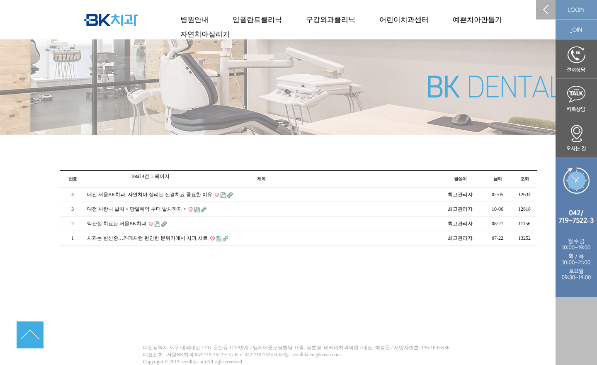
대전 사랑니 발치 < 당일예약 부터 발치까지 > (137, 209)
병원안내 (194, 20)
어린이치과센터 (404, 20)
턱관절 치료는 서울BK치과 (117, 223)
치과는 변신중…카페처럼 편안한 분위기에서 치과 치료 (148, 238)
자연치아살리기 (205, 34)
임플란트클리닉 (257, 20)
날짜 (497, 178)
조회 (524, 178)
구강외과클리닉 (330, 20)
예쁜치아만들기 (477, 20)
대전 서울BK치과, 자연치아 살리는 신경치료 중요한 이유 (150, 194)
